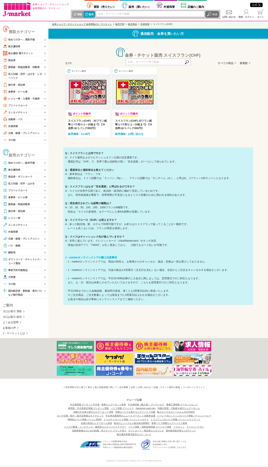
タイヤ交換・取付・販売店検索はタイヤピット (80, 416)
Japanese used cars (146, 409)
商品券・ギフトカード (18, 177)
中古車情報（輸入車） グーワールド (146, 405)
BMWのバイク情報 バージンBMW (85, 420)
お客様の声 (9, 328)
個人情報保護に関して (106, 388)
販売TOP (119, 24)
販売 (90, 14)
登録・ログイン (246, 17)
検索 (215, 14)
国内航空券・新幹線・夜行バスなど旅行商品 (22, 293)
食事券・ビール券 (16, 92)
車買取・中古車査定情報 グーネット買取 (88, 409)
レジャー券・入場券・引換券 (22, 98)
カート (260, 17)
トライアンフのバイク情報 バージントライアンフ (175, 420)
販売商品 (132, 24)
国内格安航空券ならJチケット (181, 431)
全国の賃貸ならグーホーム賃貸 (96, 424)
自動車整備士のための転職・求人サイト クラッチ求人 (99, 431)
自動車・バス (13, 119)
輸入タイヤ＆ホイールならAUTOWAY (176, 413)
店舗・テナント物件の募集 (166, 388)
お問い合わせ (229, 17)
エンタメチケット (16, 112)
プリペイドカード (16, 105)
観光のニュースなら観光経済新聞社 (132, 424)
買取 (79, 14)
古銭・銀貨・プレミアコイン (22, 133)
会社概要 (123, 388)
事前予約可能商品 (16, 270)
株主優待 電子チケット (19, 53)
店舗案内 (195, 6)
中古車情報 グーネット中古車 (85, 405)
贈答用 (9, 252)
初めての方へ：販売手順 (20, 163)
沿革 (133, 388)
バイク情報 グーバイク (122, 409)
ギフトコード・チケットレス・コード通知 (21, 261)
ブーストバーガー (195, 428)
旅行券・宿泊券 (14, 85)
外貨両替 (169, 6)
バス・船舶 (12, 245)
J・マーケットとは (14, 334)
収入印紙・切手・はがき (20, 183)
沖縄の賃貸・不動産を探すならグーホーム (178, 409)
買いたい (140, 6)
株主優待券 (12, 46)
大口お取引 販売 (12, 317)
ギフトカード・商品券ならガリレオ (146, 431)
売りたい (105, 6)
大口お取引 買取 (12, 312)
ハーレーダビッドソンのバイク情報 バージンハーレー (184, 416)
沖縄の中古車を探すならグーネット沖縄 (93, 413)
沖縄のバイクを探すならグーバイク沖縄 (135, 413)
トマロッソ (178, 428)
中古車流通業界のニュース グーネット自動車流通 (130, 416)
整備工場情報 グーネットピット (182, 405)
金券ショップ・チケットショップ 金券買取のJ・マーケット (82, 24)
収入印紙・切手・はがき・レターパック (22, 76)
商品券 (9, 60)
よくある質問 (10, 323)
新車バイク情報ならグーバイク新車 (169, 424)
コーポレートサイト (193, 388)
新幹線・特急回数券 (17, 204)
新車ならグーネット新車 (113, 405)
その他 (9, 140)
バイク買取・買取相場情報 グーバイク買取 (149, 428)
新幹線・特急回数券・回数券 (22, 67)
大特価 (9, 277)
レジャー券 (12, 218)
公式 (256, 4)
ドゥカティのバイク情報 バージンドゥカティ (126, 420)
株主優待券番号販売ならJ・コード (134, 435)
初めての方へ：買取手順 (20, 39)
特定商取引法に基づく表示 (78, 388)
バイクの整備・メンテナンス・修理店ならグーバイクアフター (95, 428)
